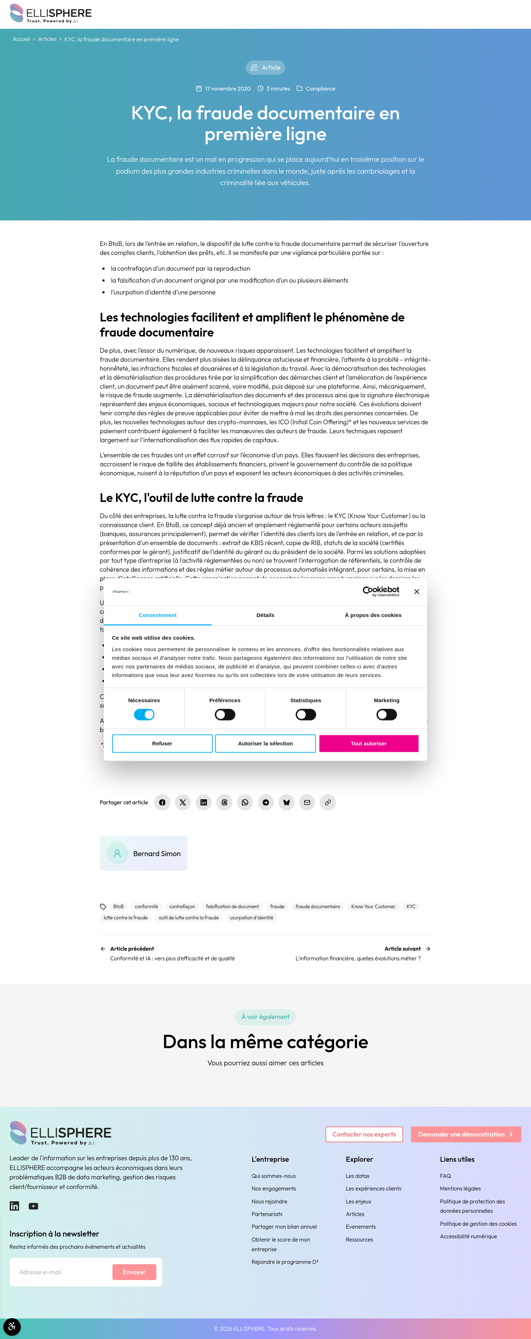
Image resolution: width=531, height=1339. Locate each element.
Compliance (321, 88)
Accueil (21, 39)
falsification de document (232, 906)
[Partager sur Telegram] (266, 802)
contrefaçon (182, 906)
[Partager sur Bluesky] (286, 802)
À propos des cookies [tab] (373, 615)
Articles (47, 39)
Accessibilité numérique (468, 1236)
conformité (146, 906)
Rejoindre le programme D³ (285, 1261)
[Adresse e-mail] (61, 1272)
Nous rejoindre (269, 1201)
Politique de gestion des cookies (478, 1223)
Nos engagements (274, 1188)
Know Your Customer (373, 906)
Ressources (359, 1239)
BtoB (119, 906)
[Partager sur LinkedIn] (204, 802)
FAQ (445, 1175)
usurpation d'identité (251, 917)
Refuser (162, 743)
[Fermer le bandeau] (416, 591)
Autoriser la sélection (265, 743)
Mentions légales (460, 1188)
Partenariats (267, 1213)
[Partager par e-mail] (307, 802)
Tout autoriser (369, 743)
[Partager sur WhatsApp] (245, 802)
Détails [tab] (265, 615)
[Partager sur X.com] (183, 802)
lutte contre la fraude (126, 917)
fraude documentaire (318, 906)
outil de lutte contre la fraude (189, 917)
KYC (411, 906)
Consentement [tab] (157, 615)
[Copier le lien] (328, 802)
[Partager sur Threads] (224, 802)
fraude (277, 906)
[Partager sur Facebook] (162, 802)
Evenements (361, 1226)
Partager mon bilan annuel (284, 1226)
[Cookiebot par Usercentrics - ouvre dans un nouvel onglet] (367, 591)
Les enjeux (358, 1201)
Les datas (357, 1175)
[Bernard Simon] (143, 853)
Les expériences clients (373, 1188)
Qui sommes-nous (274, 1175)
